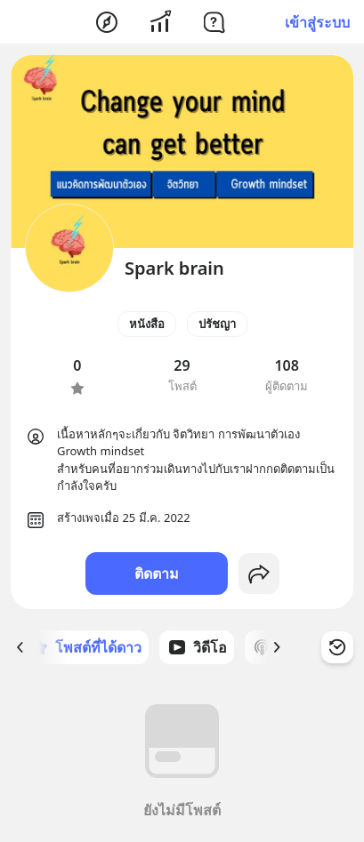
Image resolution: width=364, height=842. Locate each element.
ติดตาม (156, 573)
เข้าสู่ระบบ (317, 22)
